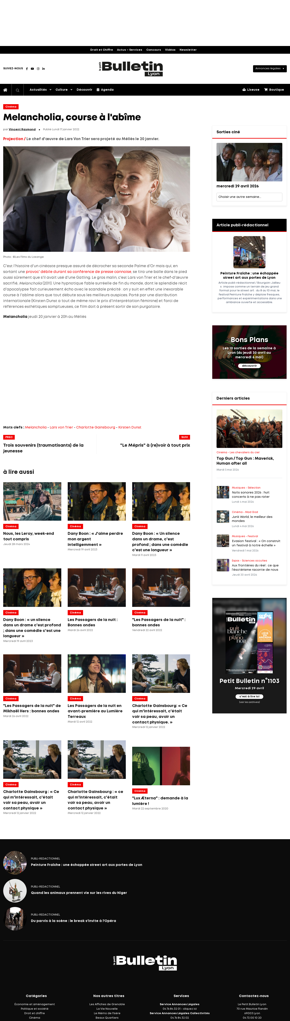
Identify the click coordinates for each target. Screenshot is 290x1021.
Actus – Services (129, 50)
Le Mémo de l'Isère (107, 1013)
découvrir (249, 366)
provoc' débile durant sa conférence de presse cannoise (78, 272)
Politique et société (34, 1009)
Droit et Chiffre (101, 50)
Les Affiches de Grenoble (107, 1004)
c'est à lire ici (249, 697)
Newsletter (188, 50)
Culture (62, 90)
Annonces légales (268, 68)
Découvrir (84, 90)
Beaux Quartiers (107, 1018)
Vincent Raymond (22, 129)
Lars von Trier (61, 427)
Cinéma (10, 107)
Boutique (274, 89)
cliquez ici (190, 1009)
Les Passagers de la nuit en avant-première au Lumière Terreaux (95, 711)
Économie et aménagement (35, 1004)
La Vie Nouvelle (107, 1009)
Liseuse (251, 89)
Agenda (105, 89)
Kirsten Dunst (129, 427)
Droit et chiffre (34, 1013)
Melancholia (36, 427)
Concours (153, 50)
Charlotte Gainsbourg (95, 427)
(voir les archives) (249, 702)
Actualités (38, 90)
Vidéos (170, 50)
